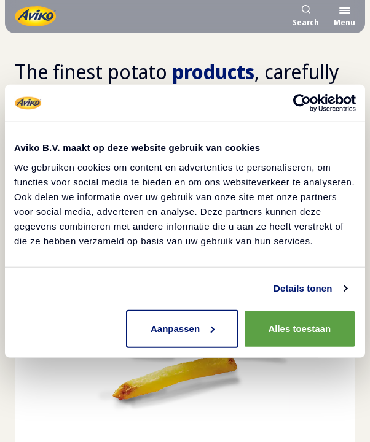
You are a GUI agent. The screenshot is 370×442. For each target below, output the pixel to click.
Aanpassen (183, 328)
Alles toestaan (299, 328)
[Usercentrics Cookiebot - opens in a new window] (302, 103)
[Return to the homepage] (35, 16)
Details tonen (303, 288)
